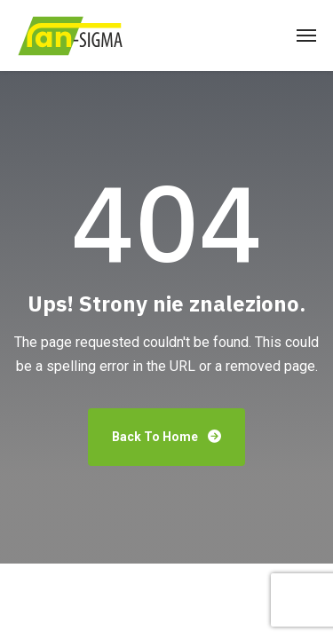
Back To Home (166, 437)
